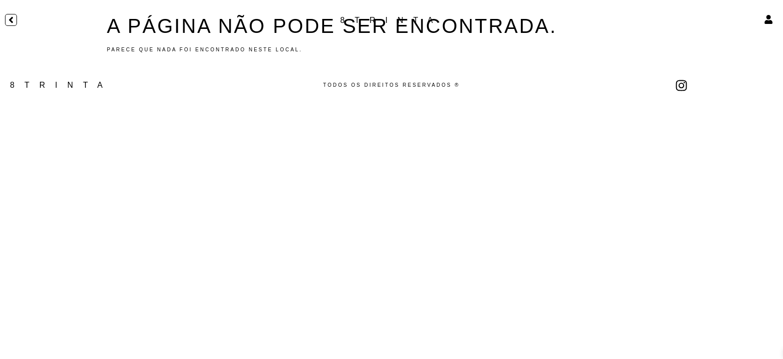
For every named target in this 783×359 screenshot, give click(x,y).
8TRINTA (391, 20)
